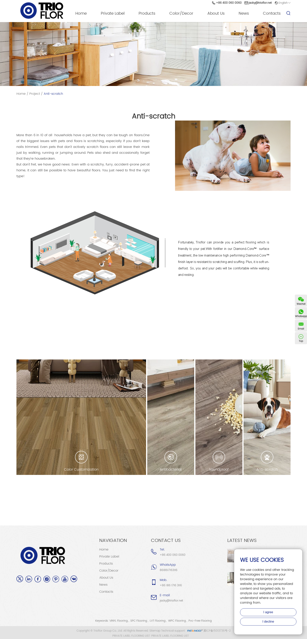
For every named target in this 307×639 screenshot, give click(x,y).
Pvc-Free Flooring (200, 620)
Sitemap (154, 630)
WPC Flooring (177, 620)
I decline (268, 621)
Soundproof (219, 469)
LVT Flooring (157, 620)
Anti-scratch (53, 93)
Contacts (272, 14)
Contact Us (166, 540)
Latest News (242, 540)
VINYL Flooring (118, 620)
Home (81, 14)
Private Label (113, 14)
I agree (268, 612)
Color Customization (81, 469)
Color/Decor (181, 14)
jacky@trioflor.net (260, 3)
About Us (216, 14)
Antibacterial (170, 469)
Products (147, 14)
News (244, 14)
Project (34, 93)
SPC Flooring (138, 620)
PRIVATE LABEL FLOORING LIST (170, 636)
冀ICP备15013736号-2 (217, 630)
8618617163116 (168, 570)
